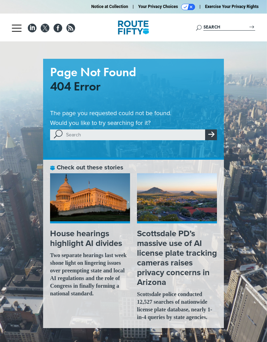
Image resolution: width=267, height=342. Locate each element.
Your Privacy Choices (166, 7)
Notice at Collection (109, 6)
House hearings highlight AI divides (86, 238)
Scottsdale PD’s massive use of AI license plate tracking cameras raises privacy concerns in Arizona (177, 257)
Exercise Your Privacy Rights (232, 6)
